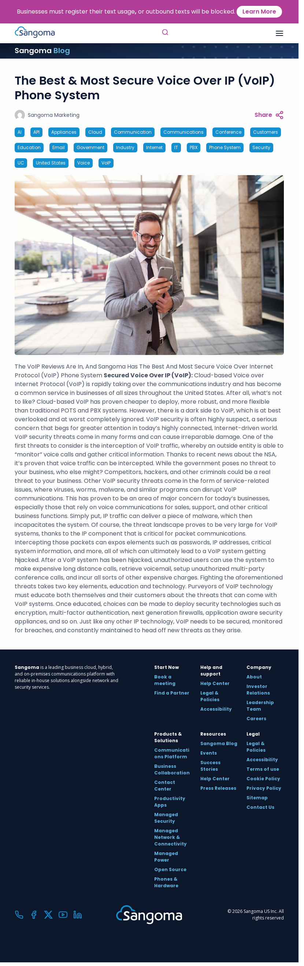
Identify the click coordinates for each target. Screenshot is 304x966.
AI (20, 132)
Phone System (225, 147)
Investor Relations (258, 689)
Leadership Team (260, 705)
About (254, 677)
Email (58, 147)
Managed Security (166, 817)
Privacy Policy (263, 788)
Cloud (95, 132)
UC (21, 163)
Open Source (170, 869)
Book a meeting (164, 680)
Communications (183, 132)
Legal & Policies (209, 696)
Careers (256, 718)
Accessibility (216, 709)
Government (90, 147)
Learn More (259, 11)
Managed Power (166, 856)
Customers (265, 132)
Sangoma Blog (218, 743)
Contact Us (260, 807)
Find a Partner (171, 693)
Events (208, 753)
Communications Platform (171, 753)
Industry (125, 147)
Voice (83, 163)
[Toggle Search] (165, 33)
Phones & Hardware (166, 882)
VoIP (106, 163)
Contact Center (164, 785)
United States (51, 163)
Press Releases (218, 788)
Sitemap (257, 798)
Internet (154, 147)
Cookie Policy (263, 779)
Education (29, 147)
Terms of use (262, 769)
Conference (228, 132)
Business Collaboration (172, 769)
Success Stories (210, 765)
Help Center (215, 683)
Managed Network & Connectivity (170, 837)
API (36, 132)
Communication (133, 132)
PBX (193, 147)
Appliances (64, 132)
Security (261, 147)
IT (176, 147)
